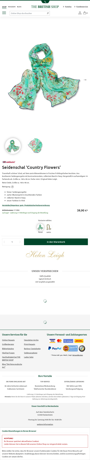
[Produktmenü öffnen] (5, 12)
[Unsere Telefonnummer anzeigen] (45, 2)
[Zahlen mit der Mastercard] (59, 341)
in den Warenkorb (56, 241)
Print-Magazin (29, 344)
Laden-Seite (28, 357)
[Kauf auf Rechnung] (68, 341)
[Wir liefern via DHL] (79, 341)
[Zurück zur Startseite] (45, 6)
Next (85, 80)
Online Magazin (8, 340)
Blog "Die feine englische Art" (12, 365)
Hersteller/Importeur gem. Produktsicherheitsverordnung (26, 205)
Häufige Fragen (8, 353)
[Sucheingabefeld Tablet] (28, 13)
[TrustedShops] (82, 348)
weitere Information (45, 424)
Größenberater (8, 344)
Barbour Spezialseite (32, 348)
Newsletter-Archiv (31, 340)
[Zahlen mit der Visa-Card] (52, 341)
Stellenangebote (30, 353)
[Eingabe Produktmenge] (12, 242)
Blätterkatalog (8, 348)
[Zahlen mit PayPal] (55, 348)
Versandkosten (77, 355)
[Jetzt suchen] (48, 13)
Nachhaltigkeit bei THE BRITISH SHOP (11, 358)
